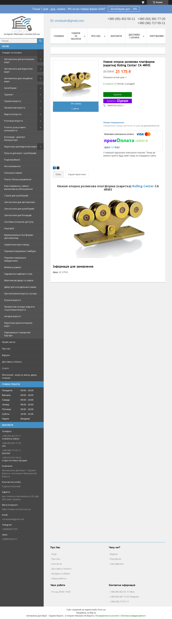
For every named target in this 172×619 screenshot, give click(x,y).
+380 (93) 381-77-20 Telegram (124, 596)
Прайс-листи (8, 342)
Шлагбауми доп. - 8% (124, 9)
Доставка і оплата (12, 361)
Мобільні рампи (12, 267)
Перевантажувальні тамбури (20, 251)
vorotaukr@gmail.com (13, 519)
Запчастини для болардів (18, 215)
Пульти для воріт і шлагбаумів (20, 153)
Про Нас (56, 558)
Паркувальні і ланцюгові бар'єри (17, 334)
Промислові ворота (14, 107)
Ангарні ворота (12, 316)
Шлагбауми (10, 87)
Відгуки (6, 355)
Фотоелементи (12, 166)
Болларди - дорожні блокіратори (14, 138)
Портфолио (157, 36)
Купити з (117, 101)
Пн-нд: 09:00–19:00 (61, 591)
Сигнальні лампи (13, 172)
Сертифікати (117, 563)
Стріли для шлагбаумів (16, 195)
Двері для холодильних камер (20, 286)
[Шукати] (40, 40)
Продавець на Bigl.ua (86, 613)
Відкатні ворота (12, 114)
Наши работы (59, 578)
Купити (117, 94)
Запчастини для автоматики (19, 202)
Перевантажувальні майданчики (15, 259)
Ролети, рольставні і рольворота (15, 129)
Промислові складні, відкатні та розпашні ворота (19, 308)
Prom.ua (101, 610)
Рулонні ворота (12, 300)
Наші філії (9, 228)
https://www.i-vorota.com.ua (16, 509)
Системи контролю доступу (19, 221)
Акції (54, 554)
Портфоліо (115, 558)
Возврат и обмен (61, 573)
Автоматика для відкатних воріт (18, 70)
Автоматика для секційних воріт (18, 80)
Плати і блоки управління (17, 179)
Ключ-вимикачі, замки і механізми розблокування (18, 187)
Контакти (116, 36)
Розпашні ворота (13, 120)
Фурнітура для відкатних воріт (20, 146)
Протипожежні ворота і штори (20, 293)
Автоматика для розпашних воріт (19, 61)
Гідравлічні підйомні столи (18, 273)
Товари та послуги (12, 52)
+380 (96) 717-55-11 (119, 601)
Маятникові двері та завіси (18, 280)
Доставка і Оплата (61, 568)
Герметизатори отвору (16, 244)
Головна (59, 36)
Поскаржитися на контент (107, 616)
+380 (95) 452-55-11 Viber (122, 591)
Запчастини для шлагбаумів (19, 208)
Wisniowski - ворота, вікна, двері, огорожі (19, 376)
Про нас (6, 348)
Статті (5, 368)
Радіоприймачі (12, 159)
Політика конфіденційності (133, 616)
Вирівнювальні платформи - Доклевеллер (19, 236)
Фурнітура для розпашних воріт (18, 324)
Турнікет (8, 94)
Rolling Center (143, 186)
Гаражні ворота (12, 101)
